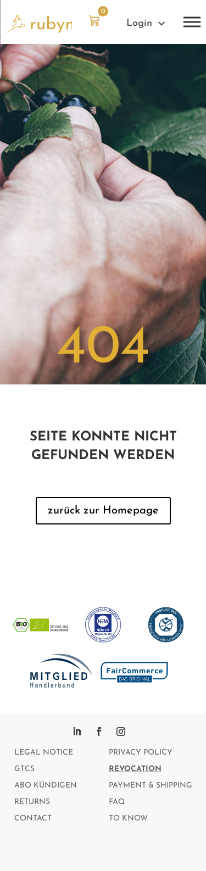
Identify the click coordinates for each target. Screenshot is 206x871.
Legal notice (43, 753)
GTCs (24, 769)
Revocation (135, 769)
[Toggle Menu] (192, 21)
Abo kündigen (45, 786)
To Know (128, 819)
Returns (32, 802)
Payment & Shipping (150, 786)
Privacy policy (140, 753)
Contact (33, 819)
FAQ (117, 802)
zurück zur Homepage (103, 510)
